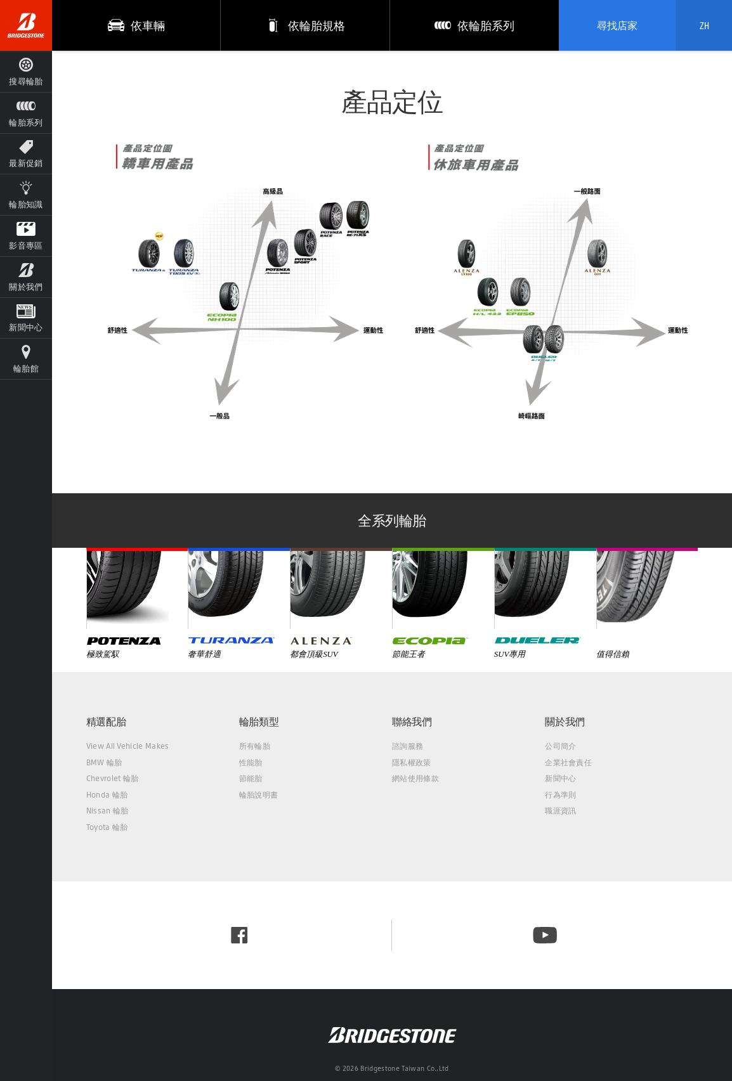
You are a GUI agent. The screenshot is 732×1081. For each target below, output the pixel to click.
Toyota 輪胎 (107, 827)
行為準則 (560, 794)
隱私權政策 (411, 762)
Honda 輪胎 (107, 794)
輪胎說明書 (258, 794)
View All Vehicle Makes (127, 746)
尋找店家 (617, 25)
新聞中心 (560, 778)
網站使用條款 (415, 778)
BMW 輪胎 (104, 762)
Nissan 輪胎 (107, 810)
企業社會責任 (568, 762)
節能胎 (251, 778)
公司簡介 (560, 746)
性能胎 (251, 762)
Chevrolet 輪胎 (112, 778)
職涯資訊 (560, 810)
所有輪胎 (254, 746)
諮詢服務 (407, 746)
